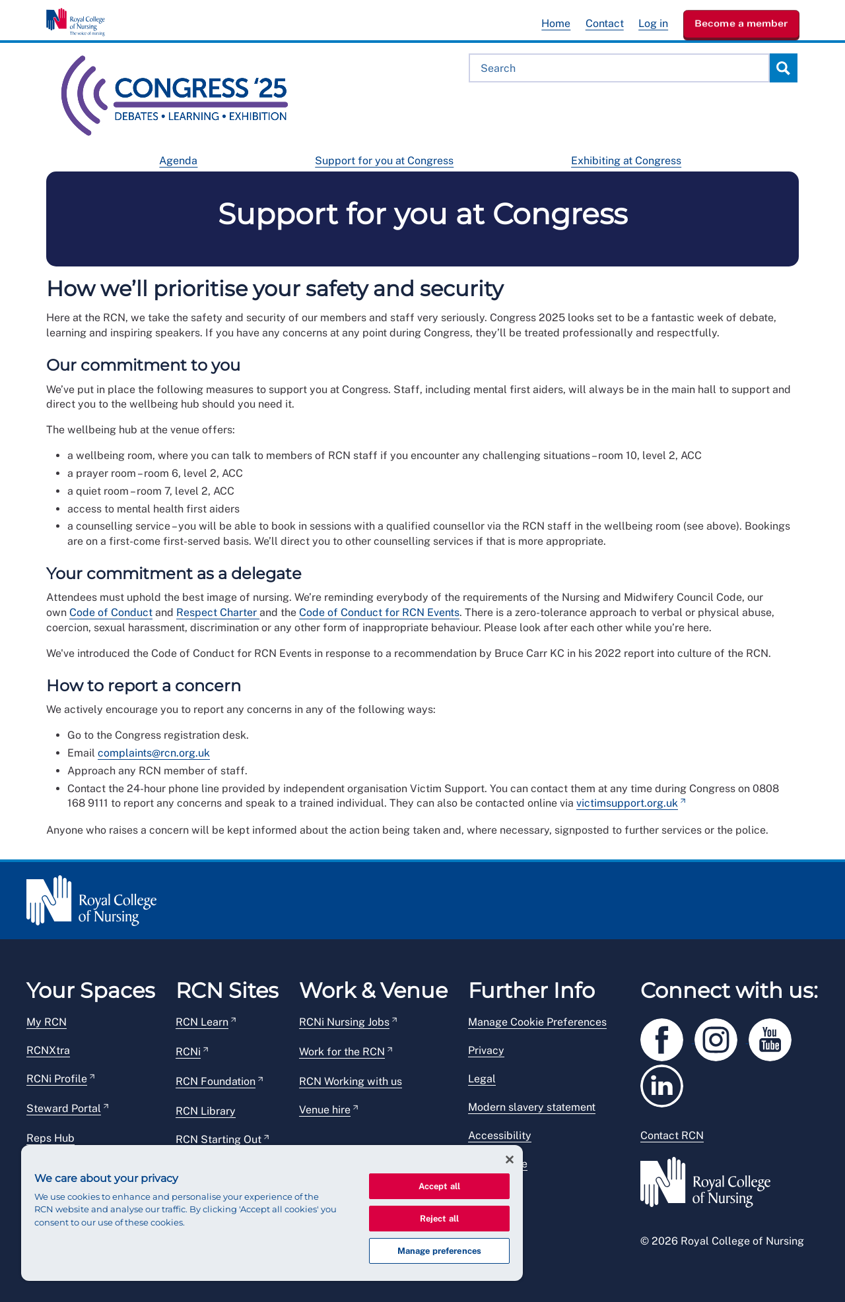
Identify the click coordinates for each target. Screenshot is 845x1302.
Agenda (178, 160)
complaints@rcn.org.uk (154, 753)
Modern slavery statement (531, 1107)
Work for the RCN (342, 1051)
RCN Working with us (350, 1081)
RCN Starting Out (218, 1139)
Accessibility (499, 1135)
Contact (605, 23)
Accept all (439, 1186)
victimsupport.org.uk (627, 803)
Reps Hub (50, 1138)
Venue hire (325, 1109)
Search (782, 67)
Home (555, 23)
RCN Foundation (215, 1081)
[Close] (510, 1159)
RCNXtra (48, 1050)
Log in (653, 23)
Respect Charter (217, 612)
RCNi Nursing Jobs (344, 1022)
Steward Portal (63, 1108)
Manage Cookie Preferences (537, 1022)
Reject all (439, 1219)
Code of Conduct (110, 612)
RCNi (188, 1051)
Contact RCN (672, 1135)
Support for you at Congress (384, 160)
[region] (272, 1213)
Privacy (486, 1050)
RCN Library (206, 1111)
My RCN (46, 1022)
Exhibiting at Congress (626, 160)
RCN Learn (202, 1022)
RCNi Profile (56, 1078)
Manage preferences (439, 1251)
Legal (482, 1078)
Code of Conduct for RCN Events (379, 612)
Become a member (741, 23)
